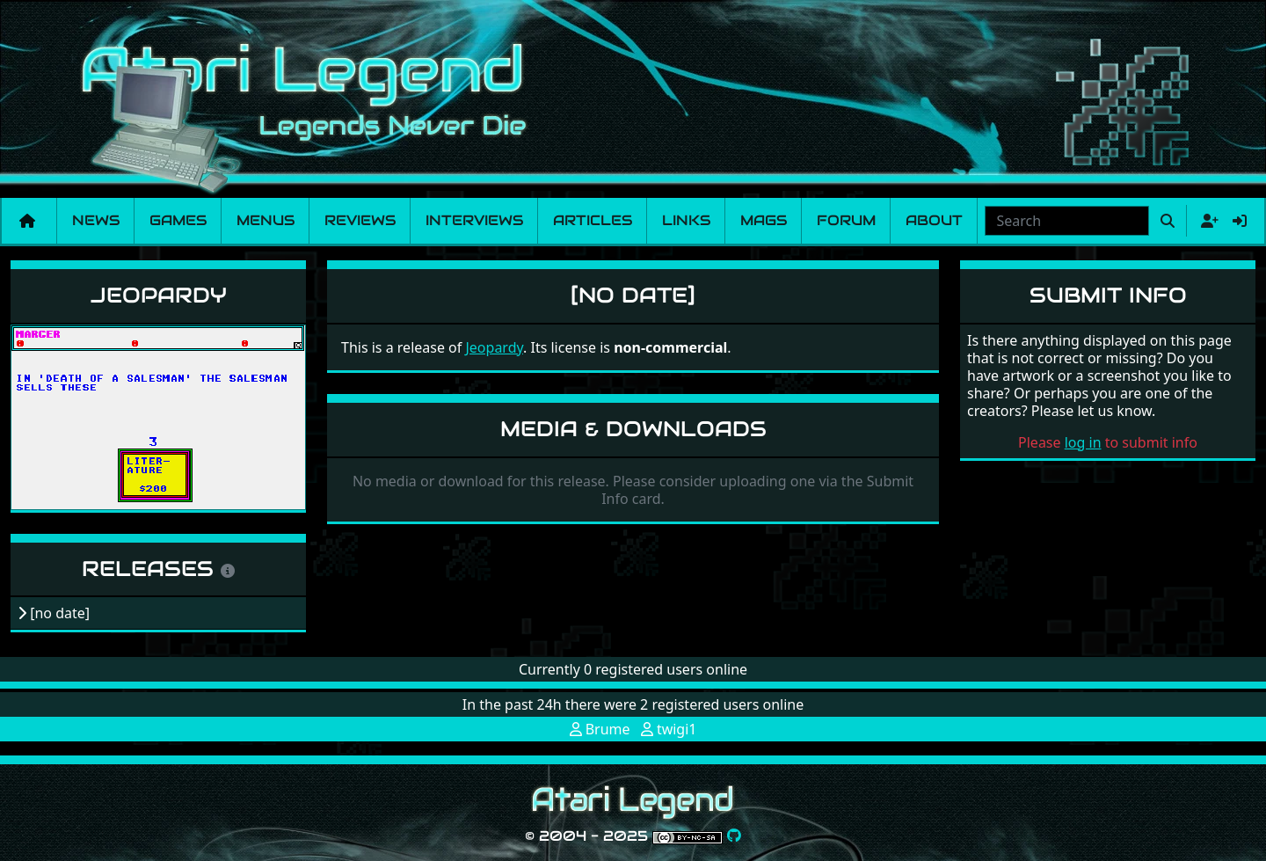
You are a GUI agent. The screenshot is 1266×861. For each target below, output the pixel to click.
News (96, 220)
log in (1083, 442)
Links (686, 220)
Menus (265, 220)
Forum (846, 220)
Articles (592, 220)
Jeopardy (159, 295)
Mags (763, 220)
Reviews (360, 220)
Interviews (474, 220)
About (934, 220)
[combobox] (1067, 221)
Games (178, 220)
